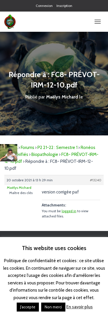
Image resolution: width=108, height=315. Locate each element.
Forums (27, 147)
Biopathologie (44, 154)
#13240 (95, 180)
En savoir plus (79, 307)
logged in (69, 211)
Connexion (44, 5)
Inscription (64, 5)
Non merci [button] (53, 307)
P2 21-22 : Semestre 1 (57, 147)
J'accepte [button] (27, 307)
